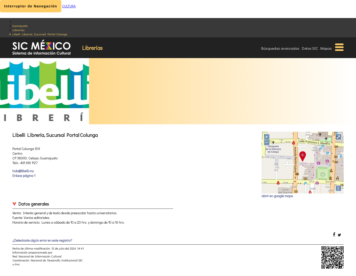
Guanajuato (20, 25)
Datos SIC (310, 48)
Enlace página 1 (23, 175)
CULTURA (69, 6)
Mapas (326, 48)
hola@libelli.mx (23, 171)
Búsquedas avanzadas (280, 48)
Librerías (18, 30)
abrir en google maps (277, 195)
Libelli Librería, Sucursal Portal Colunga (39, 34)
